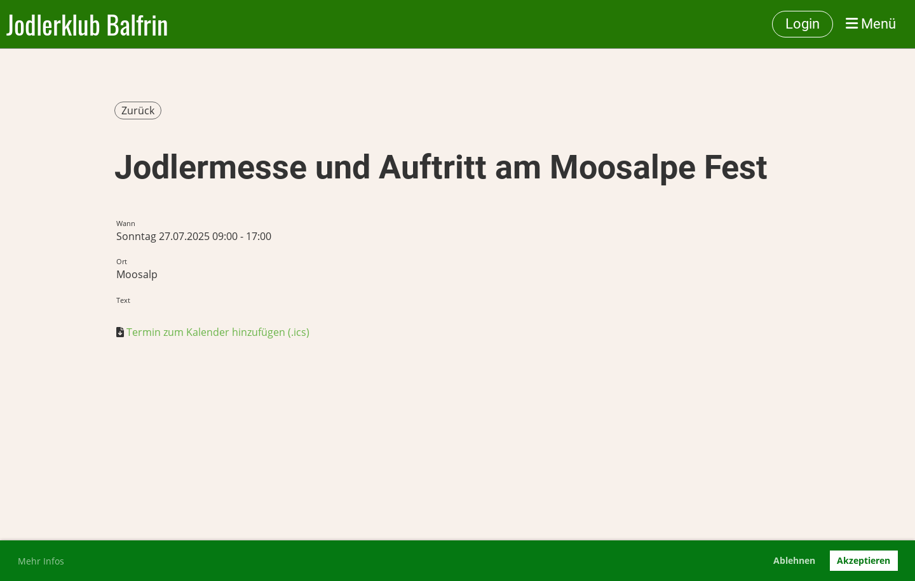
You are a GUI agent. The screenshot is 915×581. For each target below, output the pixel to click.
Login (802, 24)
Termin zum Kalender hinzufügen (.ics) (217, 332)
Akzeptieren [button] (863, 560)
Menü (871, 24)
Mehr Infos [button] (41, 561)
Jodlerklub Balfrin (87, 24)
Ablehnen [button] (794, 560)
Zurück (137, 110)
